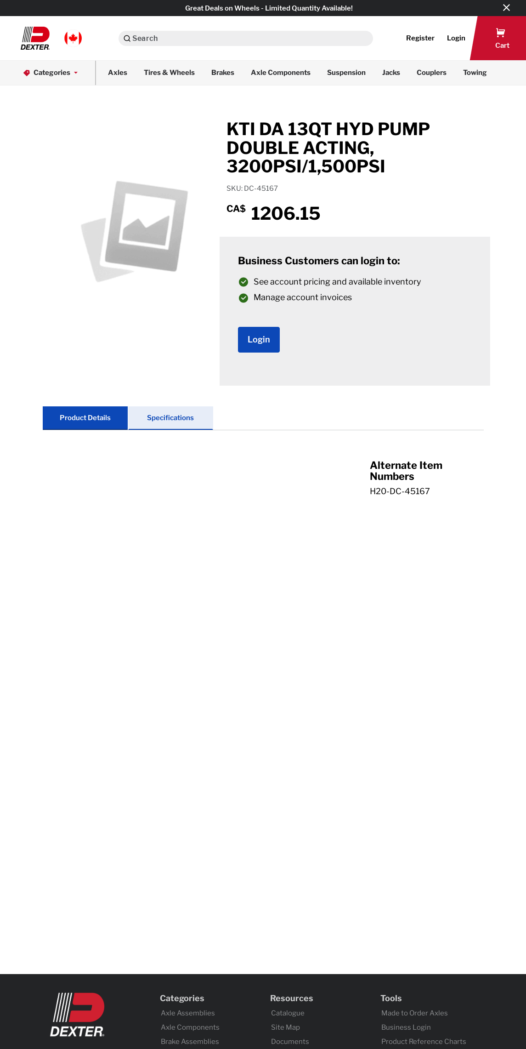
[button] (51, 38)
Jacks (391, 72)
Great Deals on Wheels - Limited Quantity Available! (269, 8)
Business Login (406, 1027)
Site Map (285, 1027)
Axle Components (281, 72)
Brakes (222, 72)
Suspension (346, 72)
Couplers (432, 72)
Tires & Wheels (169, 72)
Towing (475, 72)
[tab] (263, 487)
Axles (117, 72)
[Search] (127, 38)
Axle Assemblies (188, 1013)
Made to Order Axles (414, 1013)
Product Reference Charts (423, 1042)
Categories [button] (51, 73)
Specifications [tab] (170, 418)
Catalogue (288, 1013)
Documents (290, 1042)
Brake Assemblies (190, 1042)
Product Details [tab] (85, 418)
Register (420, 38)
